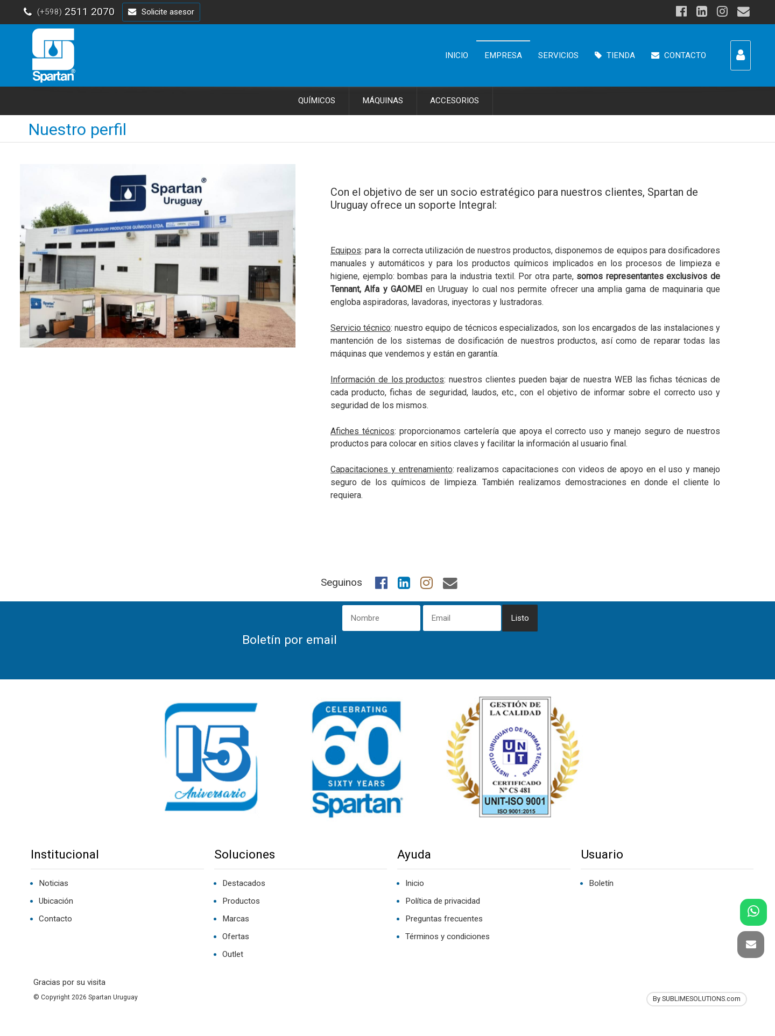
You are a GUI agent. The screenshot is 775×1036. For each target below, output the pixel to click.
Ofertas (235, 936)
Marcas (235, 919)
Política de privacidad (442, 901)
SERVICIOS (558, 55)
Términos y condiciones (447, 936)
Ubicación (56, 901)
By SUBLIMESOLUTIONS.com (697, 999)
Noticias (53, 883)
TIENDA (615, 55)
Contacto (55, 919)
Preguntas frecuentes (444, 919)
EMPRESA (503, 55)
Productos (241, 901)
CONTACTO (678, 55)
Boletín (601, 883)
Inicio (414, 883)
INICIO (456, 55)
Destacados (243, 883)
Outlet (232, 954)
